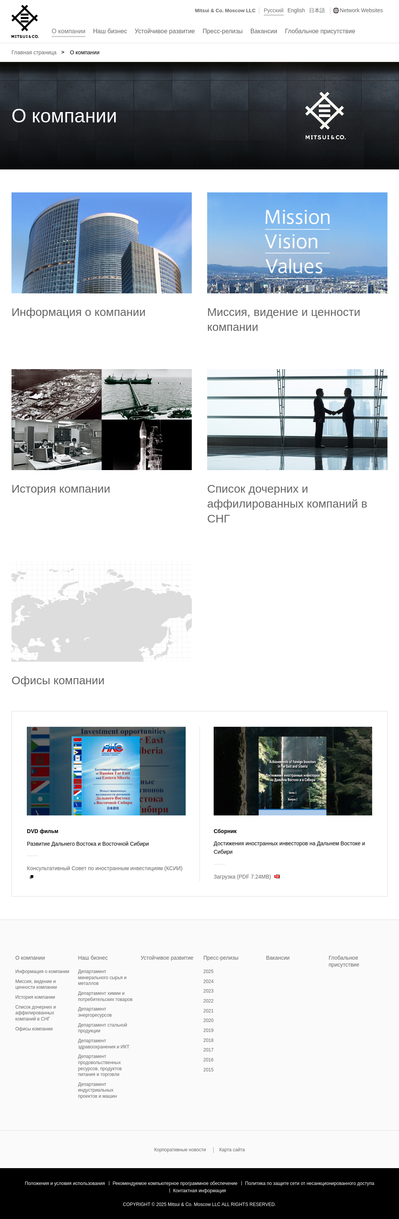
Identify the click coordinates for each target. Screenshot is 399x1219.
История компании (60, 488)
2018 (208, 1040)
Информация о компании (78, 312)
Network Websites (361, 10)
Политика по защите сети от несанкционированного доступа (309, 1183)
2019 (208, 1030)
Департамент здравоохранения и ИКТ (103, 1044)
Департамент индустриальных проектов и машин (97, 1090)
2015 (208, 1070)
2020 (208, 1020)
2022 (208, 1001)
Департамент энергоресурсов (95, 1012)
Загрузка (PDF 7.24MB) (242, 877)
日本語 (317, 10)
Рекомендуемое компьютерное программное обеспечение (175, 1183)
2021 (208, 1011)
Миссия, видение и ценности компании (36, 984)
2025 (208, 971)
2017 (208, 1050)
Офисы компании (58, 680)
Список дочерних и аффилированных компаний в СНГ (287, 503)
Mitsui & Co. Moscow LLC (225, 10)
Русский (274, 10)
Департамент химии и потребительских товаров (105, 996)
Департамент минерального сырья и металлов (102, 977)
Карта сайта (232, 1149)
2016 (208, 1060)
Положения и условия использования (65, 1183)
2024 (208, 981)
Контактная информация (199, 1190)
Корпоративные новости (180, 1149)
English (296, 10)
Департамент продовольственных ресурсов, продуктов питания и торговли (100, 1065)
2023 (208, 991)
